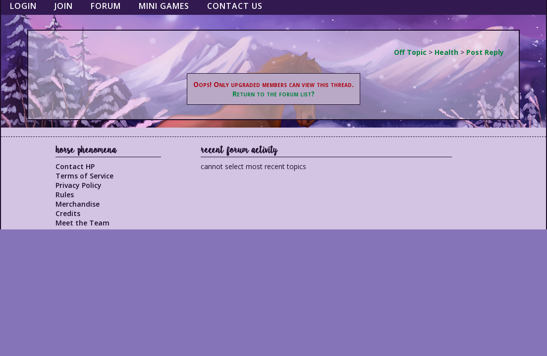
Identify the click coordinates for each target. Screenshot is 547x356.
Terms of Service (84, 175)
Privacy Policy (78, 185)
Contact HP (75, 166)
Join (64, 5)
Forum (106, 5)
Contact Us (235, 5)
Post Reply (485, 52)
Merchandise (77, 204)
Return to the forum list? (273, 93)
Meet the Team (82, 222)
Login (23, 5)
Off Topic (410, 52)
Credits (67, 213)
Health (446, 52)
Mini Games (164, 5)
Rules (64, 194)
